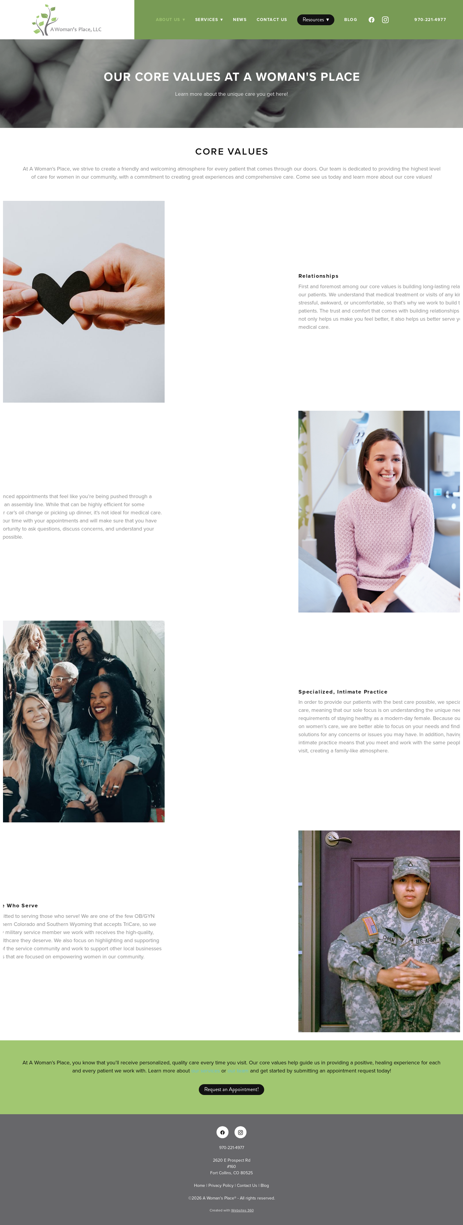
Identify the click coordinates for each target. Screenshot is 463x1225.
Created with (232, 1210)
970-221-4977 (430, 20)
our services (205, 1070)
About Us (170, 20)
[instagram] (386, 20)
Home (200, 1185)
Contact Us (272, 20)
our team (238, 1070)
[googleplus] (400, 20)
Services (209, 20)
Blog (350, 20)
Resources (316, 19)
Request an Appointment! (231, 1089)
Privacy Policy (221, 1185)
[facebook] (372, 20)
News (239, 20)
